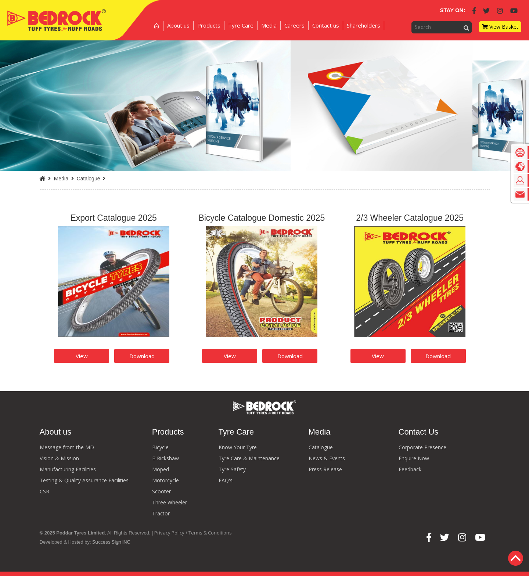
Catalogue (321, 447)
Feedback (410, 469)
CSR (44, 491)
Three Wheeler (169, 502)
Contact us (325, 25)
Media (269, 25)
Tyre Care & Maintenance (249, 458)
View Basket (500, 26)
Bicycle (160, 447)
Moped (160, 469)
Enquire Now (414, 458)
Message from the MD (67, 447)
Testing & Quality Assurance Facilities (84, 480)
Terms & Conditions (210, 532)
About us (178, 25)
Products (208, 25)
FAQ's (226, 480)
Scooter (161, 491)
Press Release (325, 469)
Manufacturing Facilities (68, 469)
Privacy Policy (169, 532)
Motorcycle (165, 480)
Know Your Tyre (238, 447)
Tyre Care (240, 25)
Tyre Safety (232, 469)
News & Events (327, 458)
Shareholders (363, 25)
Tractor (161, 513)
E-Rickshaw (165, 458)
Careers (294, 25)
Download (142, 356)
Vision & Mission (59, 458)
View (82, 356)
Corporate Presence (422, 447)
